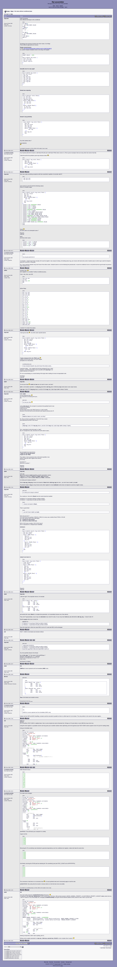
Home (54, 5)
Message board (69, 962)
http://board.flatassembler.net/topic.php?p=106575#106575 (38, 48)
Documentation (57, 962)
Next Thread (108, 947)
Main (12, 11)
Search (57, 5)
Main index (46, 962)
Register (61, 5)
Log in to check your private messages (56, 7)
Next (12, 14)
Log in (66, 7)
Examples (63, 962)
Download (51, 962)
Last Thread (102, 947)
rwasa (62, 965)
